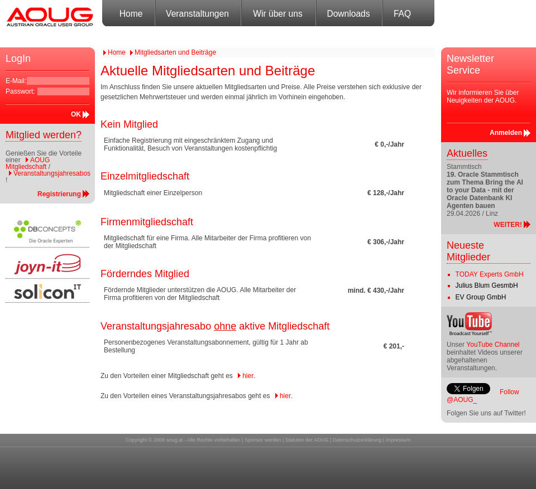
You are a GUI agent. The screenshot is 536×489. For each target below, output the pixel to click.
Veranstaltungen (197, 13)
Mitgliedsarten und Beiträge (175, 52)
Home (131, 13)
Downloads (348, 13)
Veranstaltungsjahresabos (51, 173)
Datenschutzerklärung (357, 440)
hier (247, 376)
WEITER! (508, 225)
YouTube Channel (492, 344)
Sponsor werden (263, 440)
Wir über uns (277, 13)
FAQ (402, 13)
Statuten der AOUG (307, 440)
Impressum (398, 440)
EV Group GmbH (481, 297)
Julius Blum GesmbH (487, 285)
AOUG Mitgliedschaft (28, 163)
